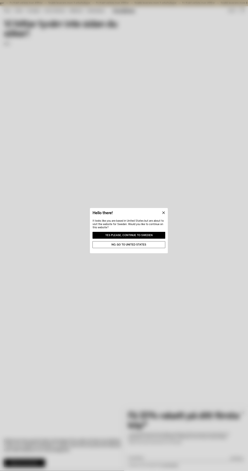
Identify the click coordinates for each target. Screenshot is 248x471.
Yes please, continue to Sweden (129, 235)
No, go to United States (129, 244)
